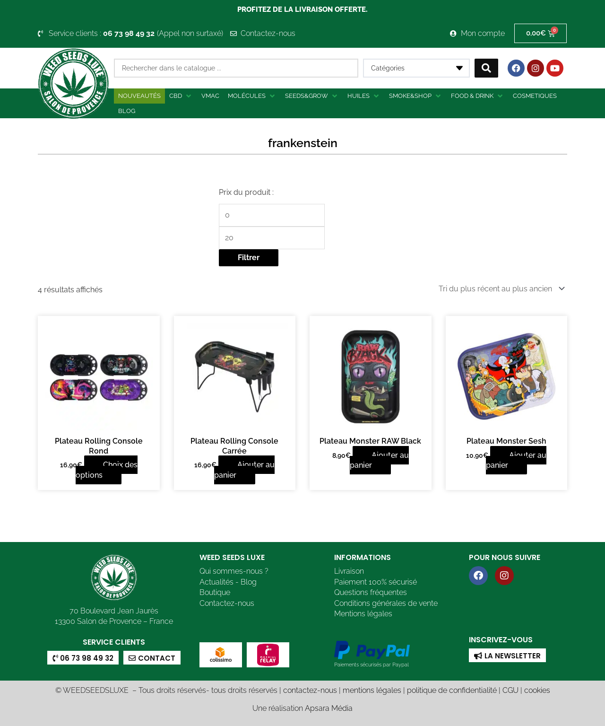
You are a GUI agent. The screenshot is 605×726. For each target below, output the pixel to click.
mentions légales (372, 690)
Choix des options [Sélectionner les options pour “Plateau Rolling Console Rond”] (107, 470)
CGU (510, 690)
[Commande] (499, 288)
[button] (181, 96)
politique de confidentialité (452, 690)
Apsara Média (329, 708)
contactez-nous (310, 690)
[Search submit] (486, 68)
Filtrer (248, 257)
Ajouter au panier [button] (244, 470)
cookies (537, 690)
